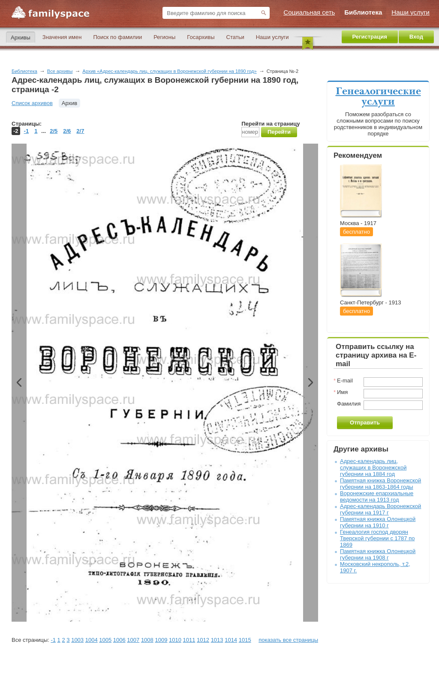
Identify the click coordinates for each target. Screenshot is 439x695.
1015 (245, 640)
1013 (217, 640)
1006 (119, 640)
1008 (147, 640)
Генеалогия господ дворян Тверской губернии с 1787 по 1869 (377, 538)
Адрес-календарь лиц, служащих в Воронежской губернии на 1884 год (373, 467)
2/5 (53, 131)
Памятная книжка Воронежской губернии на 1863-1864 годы (380, 483)
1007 (133, 640)
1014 (231, 640)
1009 (161, 640)
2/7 (80, 131)
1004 (91, 640)
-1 (26, 131)
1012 (203, 640)
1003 (77, 640)
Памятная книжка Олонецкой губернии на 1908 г (377, 554)
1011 (189, 640)
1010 (175, 640)
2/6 (67, 131)
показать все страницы (288, 640)
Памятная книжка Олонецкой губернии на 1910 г (377, 522)
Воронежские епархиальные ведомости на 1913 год (376, 496)
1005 (105, 640)
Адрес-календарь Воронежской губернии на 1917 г (380, 509)
